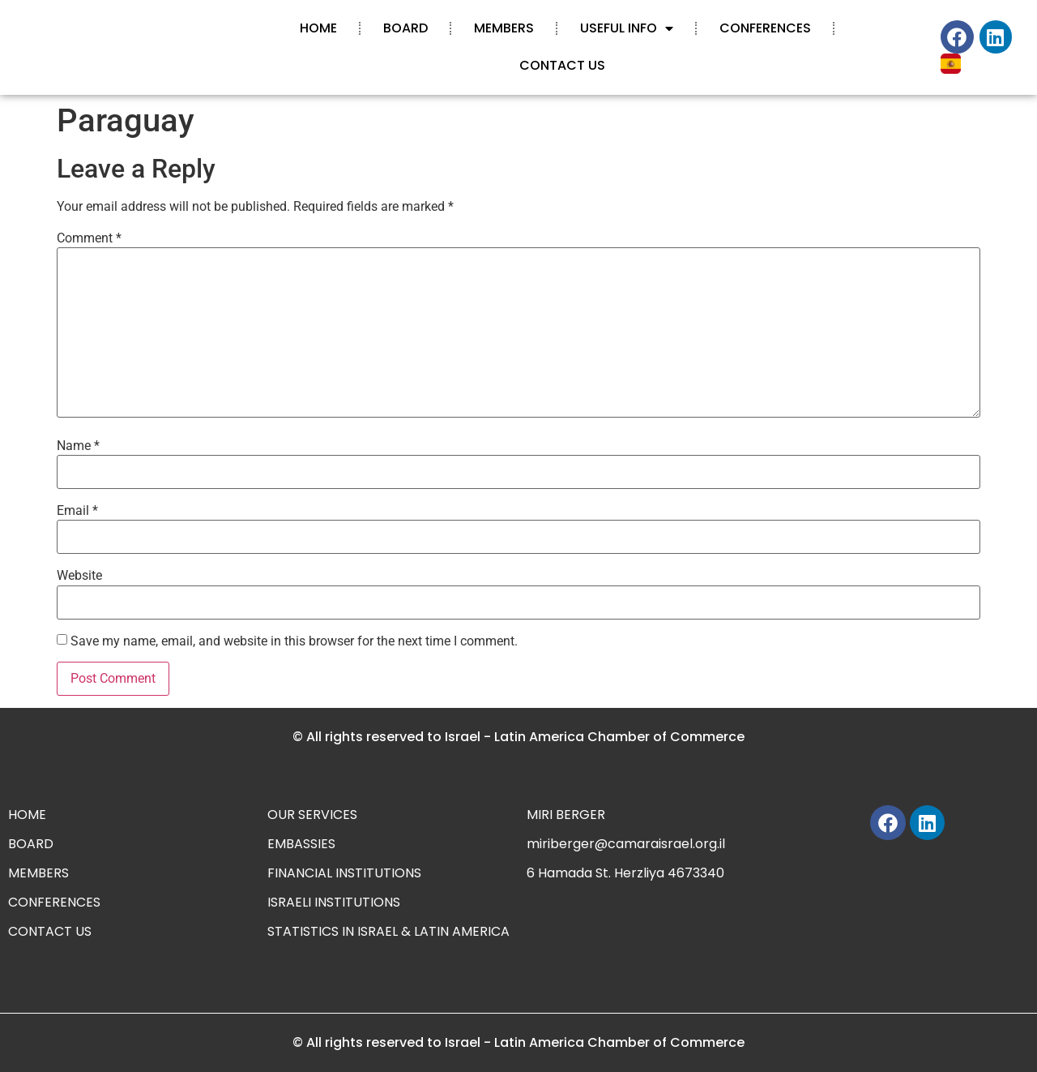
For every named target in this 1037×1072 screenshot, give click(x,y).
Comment (89, 238)
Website (79, 575)
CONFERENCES (765, 28)
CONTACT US (562, 65)
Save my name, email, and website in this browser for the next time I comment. (294, 641)
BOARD (405, 28)
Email (77, 510)
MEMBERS (504, 28)
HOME (318, 28)
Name (78, 446)
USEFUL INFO (626, 28)
